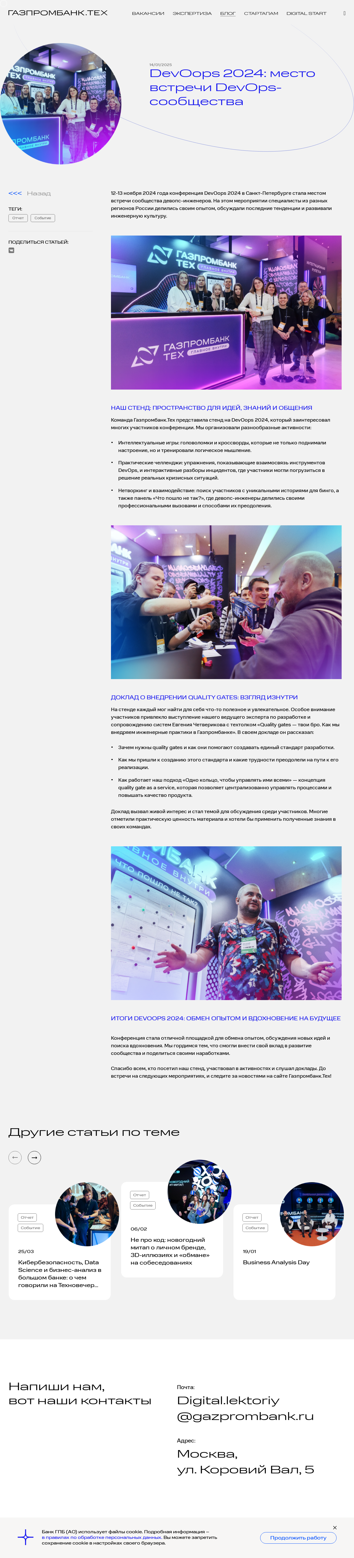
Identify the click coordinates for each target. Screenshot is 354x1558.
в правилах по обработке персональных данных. (103, 1538)
